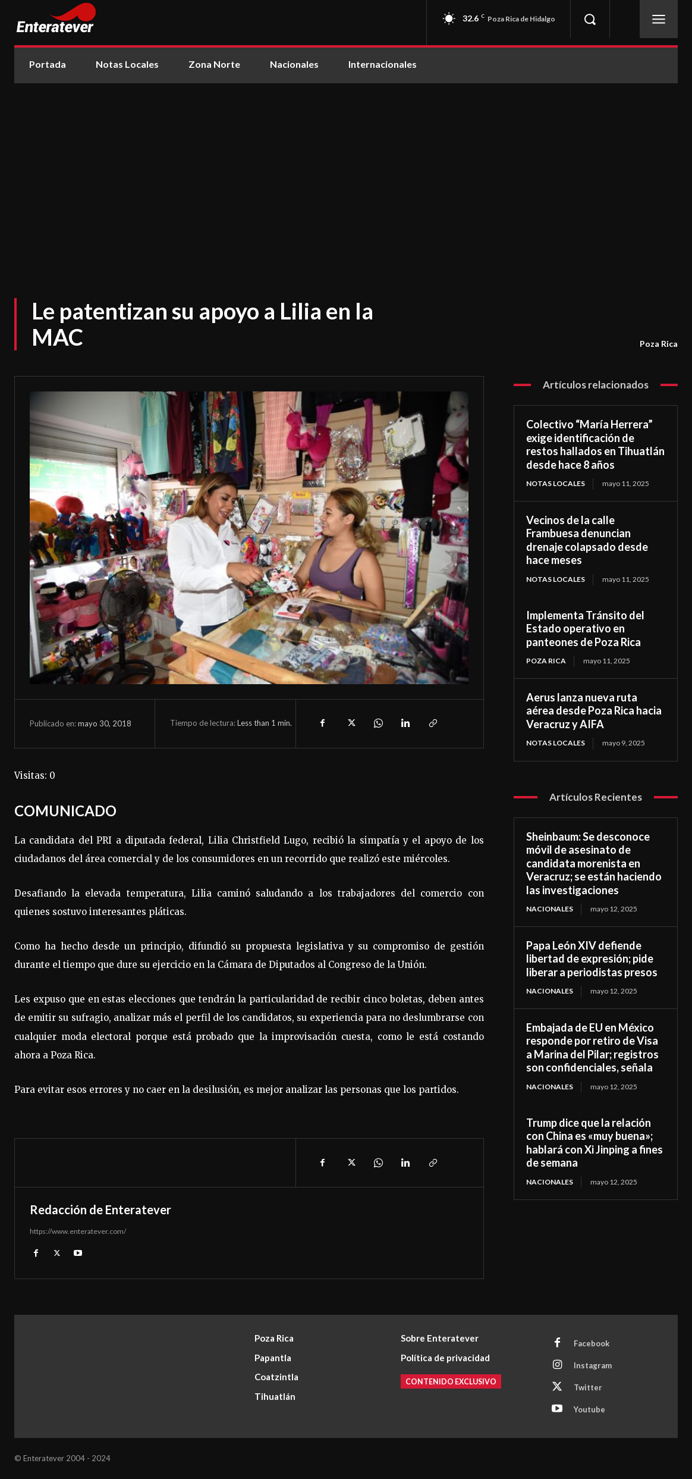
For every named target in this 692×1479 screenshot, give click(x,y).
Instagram (593, 1365)
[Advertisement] (346, 172)
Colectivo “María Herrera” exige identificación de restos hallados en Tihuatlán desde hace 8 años (595, 444)
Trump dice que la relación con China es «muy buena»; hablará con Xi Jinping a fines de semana (594, 1143)
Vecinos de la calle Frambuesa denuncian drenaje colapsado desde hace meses (587, 540)
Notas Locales (555, 483)
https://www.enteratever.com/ (78, 1231)
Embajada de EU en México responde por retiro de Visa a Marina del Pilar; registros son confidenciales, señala (592, 1047)
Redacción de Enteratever (100, 1209)
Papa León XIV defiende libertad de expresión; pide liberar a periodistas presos (592, 959)
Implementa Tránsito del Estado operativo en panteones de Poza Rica (585, 628)
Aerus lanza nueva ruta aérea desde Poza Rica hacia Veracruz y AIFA (594, 711)
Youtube (589, 1409)
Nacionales (549, 908)
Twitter (588, 1387)
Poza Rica (659, 344)
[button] (590, 19)
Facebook (591, 1343)
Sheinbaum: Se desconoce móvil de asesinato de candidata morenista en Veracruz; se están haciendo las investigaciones (594, 863)
